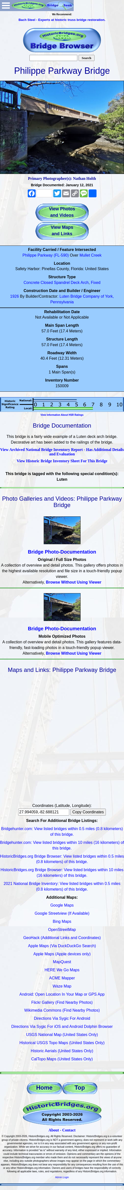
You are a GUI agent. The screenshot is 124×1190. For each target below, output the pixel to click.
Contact (68, 1130)
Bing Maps (62, 921)
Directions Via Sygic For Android (62, 1018)
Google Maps (62, 905)
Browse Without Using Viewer (73, 582)
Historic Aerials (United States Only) (62, 1051)
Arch (85, 282)
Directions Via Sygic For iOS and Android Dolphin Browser (62, 1026)
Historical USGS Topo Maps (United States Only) (62, 1043)
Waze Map (62, 986)
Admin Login (62, 1177)
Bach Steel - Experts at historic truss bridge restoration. (61, 20)
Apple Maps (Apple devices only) (62, 954)
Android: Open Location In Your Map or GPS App (62, 994)
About (53, 1130)
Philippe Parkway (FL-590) (46, 255)
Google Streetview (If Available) (62, 913)
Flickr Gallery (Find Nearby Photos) (62, 1002)
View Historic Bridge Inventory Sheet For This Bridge (62, 461)
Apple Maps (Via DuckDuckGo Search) (62, 946)
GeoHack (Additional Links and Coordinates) (62, 938)
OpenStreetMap (62, 929)
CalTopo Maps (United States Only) (62, 1059)
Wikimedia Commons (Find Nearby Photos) (62, 1010)
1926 (14, 296)
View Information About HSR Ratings (62, 415)
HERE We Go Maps (62, 970)
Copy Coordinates (88, 812)
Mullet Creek (91, 255)
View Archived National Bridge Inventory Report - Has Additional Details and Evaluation (62, 452)
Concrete (32, 282)
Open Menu (6, 5)
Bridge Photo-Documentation (62, 552)
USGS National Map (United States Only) (62, 1035)
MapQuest (62, 962)
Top (79, 1087)
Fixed (95, 282)
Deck (75, 282)
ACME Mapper (62, 978)
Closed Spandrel (55, 282)
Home (44, 1087)
